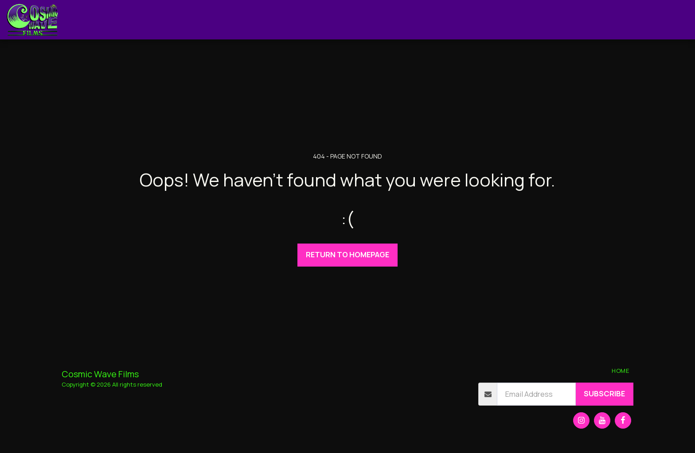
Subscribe (604, 393)
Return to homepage (347, 254)
